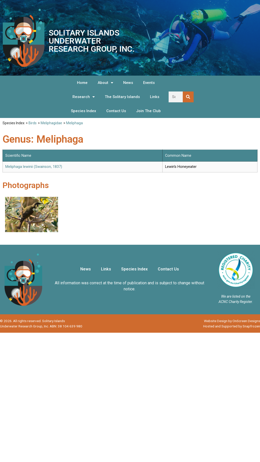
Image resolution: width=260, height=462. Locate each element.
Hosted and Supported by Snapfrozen (231, 326)
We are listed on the (235, 296)
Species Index (83, 111)
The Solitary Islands (122, 97)
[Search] (188, 96)
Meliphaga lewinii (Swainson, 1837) (33, 167)
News (128, 82)
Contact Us (116, 111)
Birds (33, 123)
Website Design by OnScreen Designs (232, 321)
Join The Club (148, 111)
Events (149, 82)
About (105, 82)
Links (154, 97)
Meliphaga (74, 123)
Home (82, 82)
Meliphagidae (51, 123)
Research (83, 97)
